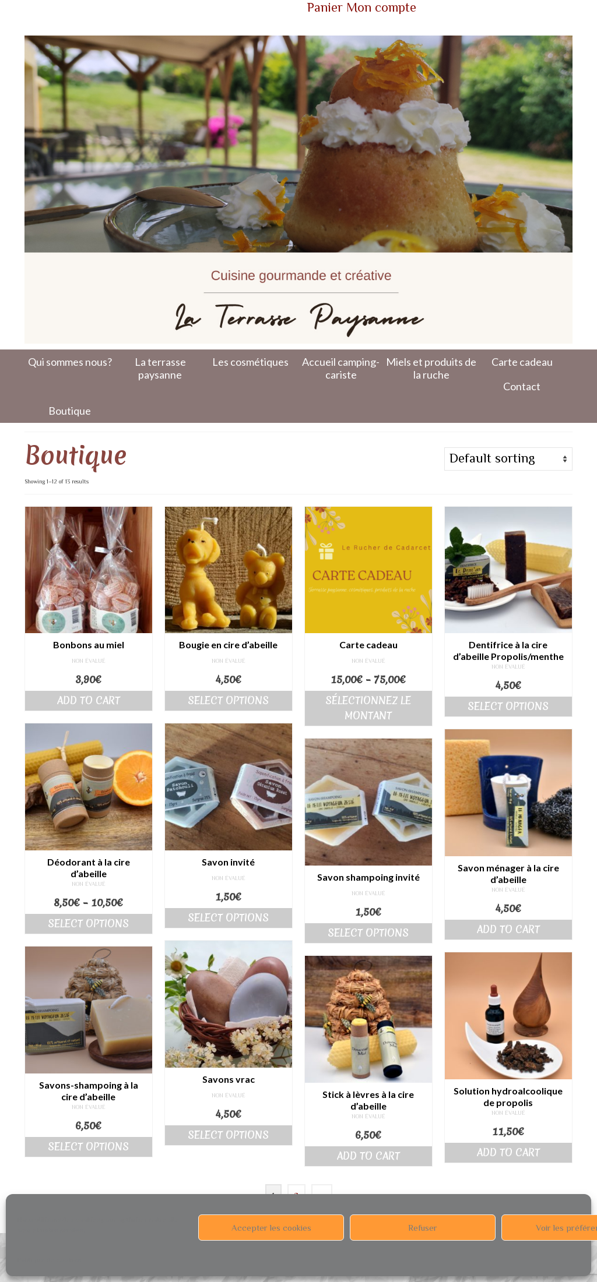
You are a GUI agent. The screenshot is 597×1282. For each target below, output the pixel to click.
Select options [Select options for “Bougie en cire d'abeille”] (228, 700)
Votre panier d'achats (194, 10)
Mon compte (381, 7)
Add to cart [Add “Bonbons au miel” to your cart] (88, 700)
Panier (325, 7)
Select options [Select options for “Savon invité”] (228, 917)
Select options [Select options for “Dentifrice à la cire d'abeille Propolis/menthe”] (508, 706)
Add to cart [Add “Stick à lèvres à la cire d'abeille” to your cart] (368, 1156)
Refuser (422, 1227)
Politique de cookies (49, 1260)
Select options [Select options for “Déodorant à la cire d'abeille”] (88, 923)
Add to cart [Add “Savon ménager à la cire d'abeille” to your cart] (508, 929)
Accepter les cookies (271, 1227)
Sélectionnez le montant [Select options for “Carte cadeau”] (368, 708)
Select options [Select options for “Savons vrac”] (228, 1135)
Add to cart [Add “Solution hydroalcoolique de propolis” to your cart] (508, 1152)
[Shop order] (508, 459)
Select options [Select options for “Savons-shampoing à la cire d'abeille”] (88, 1146)
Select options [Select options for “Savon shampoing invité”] (368, 933)
